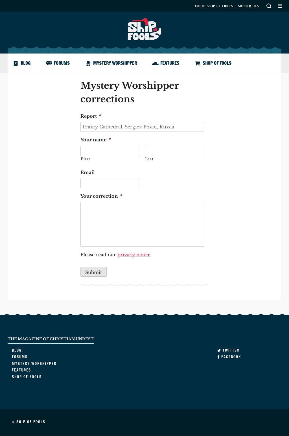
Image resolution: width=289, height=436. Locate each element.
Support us (248, 6)
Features (169, 63)
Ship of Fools (144, 28)
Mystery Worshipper (115, 63)
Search (268, 6)
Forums (62, 63)
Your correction (101, 196)
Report (90, 116)
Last (149, 159)
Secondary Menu (280, 6)
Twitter (228, 350)
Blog (25, 63)
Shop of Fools (217, 63)
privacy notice (133, 254)
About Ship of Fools (214, 6)
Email (87, 172)
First (85, 159)
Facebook (229, 356)
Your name (95, 140)
